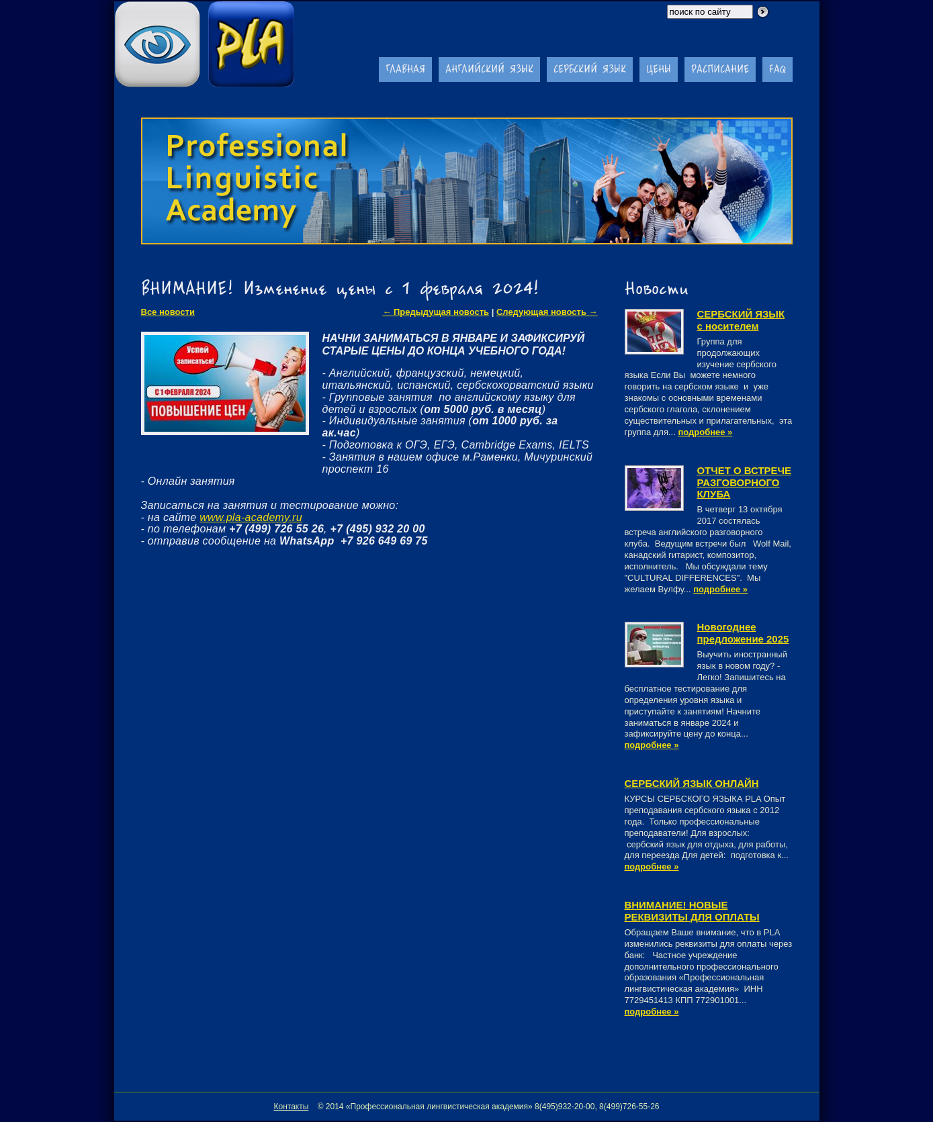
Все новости (168, 312)
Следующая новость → (547, 312)
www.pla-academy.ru (250, 517)
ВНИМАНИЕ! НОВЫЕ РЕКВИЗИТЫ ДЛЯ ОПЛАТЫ (692, 911)
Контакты (290, 1106)
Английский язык (489, 69)
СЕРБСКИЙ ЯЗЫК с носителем (741, 320)
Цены (658, 69)
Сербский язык (589, 69)
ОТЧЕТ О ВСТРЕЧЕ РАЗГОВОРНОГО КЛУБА (744, 482)
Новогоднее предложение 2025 (743, 633)
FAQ (777, 69)
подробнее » (705, 432)
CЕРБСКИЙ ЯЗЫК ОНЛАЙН (692, 783)
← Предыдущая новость (435, 312)
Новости (656, 288)
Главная (405, 69)
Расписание (720, 69)
